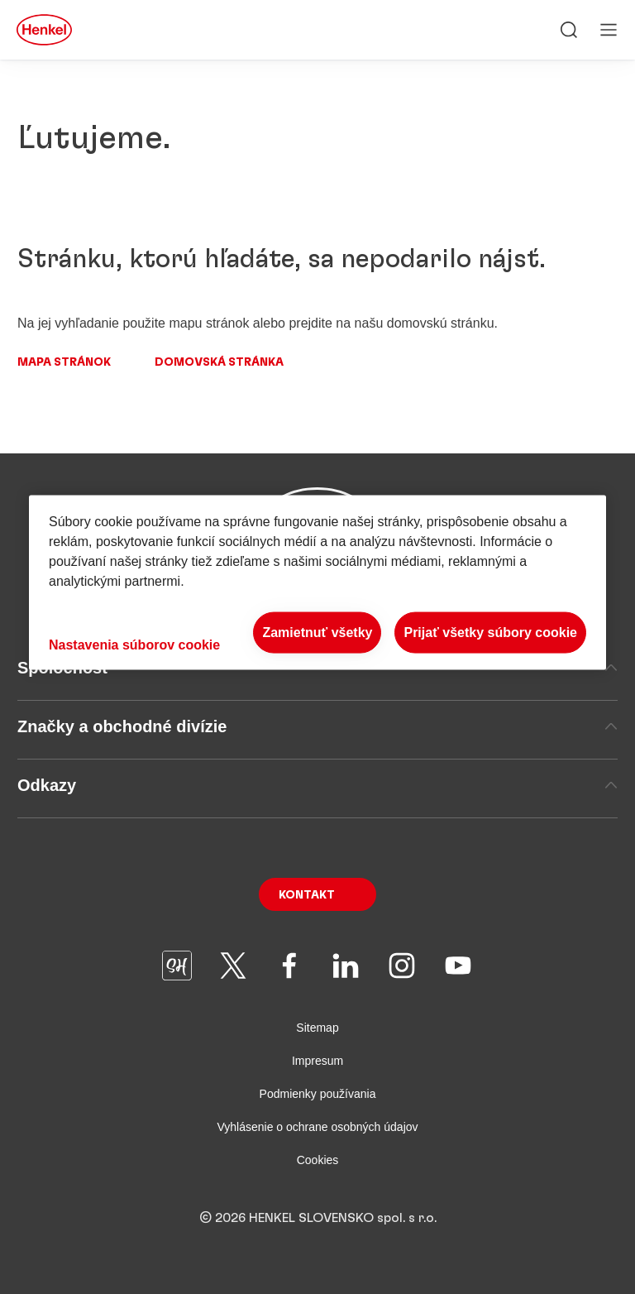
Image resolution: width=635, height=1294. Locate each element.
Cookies (318, 1160)
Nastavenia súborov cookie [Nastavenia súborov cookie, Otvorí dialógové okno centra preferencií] (134, 645)
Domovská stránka (219, 362)
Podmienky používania (318, 1093)
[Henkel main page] (44, 29)
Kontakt (307, 895)
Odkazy (317, 785)
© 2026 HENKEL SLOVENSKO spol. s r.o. (318, 1218)
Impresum (317, 1060)
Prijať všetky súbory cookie (490, 632)
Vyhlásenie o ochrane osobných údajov (317, 1126)
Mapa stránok (64, 362)
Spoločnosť (317, 668)
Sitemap (317, 1027)
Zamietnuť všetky (317, 632)
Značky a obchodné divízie (317, 726)
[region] (317, 582)
